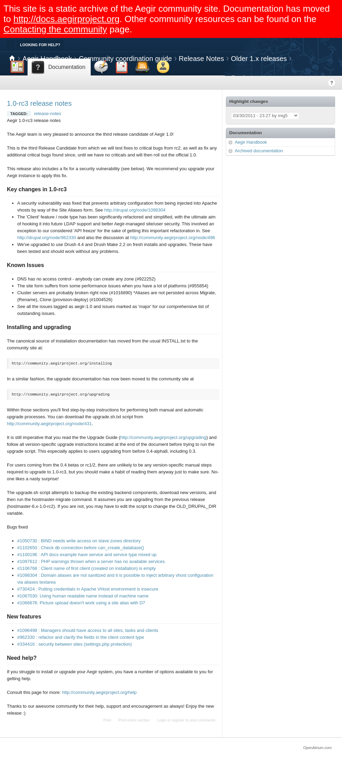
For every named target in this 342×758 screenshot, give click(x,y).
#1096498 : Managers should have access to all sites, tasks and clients (87, 630)
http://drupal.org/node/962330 (46, 237)
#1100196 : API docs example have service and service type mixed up (87, 554)
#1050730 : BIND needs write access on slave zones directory (79, 540)
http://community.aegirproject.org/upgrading (163, 437)
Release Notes (201, 58)
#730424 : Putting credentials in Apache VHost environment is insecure (87, 589)
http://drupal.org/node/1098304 (134, 210)
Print (107, 720)
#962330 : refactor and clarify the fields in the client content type (80, 637)
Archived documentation (259, 150)
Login (161, 720)
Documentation (245, 132)
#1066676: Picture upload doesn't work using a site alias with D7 (81, 602)
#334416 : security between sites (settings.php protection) (74, 644)
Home (12, 58)
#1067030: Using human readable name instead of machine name (83, 595)
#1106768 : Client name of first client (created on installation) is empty (86, 568)
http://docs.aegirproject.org (66, 19)
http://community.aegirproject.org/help (99, 692)
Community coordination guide (125, 58)
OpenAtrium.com (317, 748)
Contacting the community (55, 29)
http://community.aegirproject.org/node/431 (49, 423)
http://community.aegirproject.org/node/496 (172, 237)
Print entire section (134, 720)
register (178, 720)
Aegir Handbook (47, 58)
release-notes (47, 113)
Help (331, 82)
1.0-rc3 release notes (39, 103)
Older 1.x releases (259, 58)
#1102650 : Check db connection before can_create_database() (80, 547)
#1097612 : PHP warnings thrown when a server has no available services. (91, 561)
